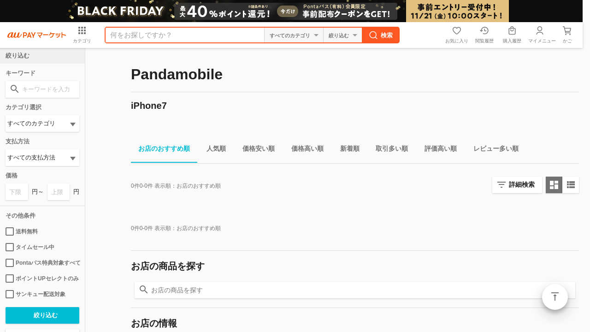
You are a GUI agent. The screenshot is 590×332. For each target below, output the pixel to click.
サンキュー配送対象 (35, 294)
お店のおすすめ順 (160, 150)
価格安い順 (255, 150)
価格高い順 (304, 150)
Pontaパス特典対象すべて (42, 263)
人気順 (212, 150)
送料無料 (22, 231)
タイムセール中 (30, 247)
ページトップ (555, 297)
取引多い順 (388, 150)
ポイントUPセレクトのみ (42, 278)
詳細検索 (522, 184)
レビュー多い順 (492, 150)
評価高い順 (437, 150)
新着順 (346, 150)
